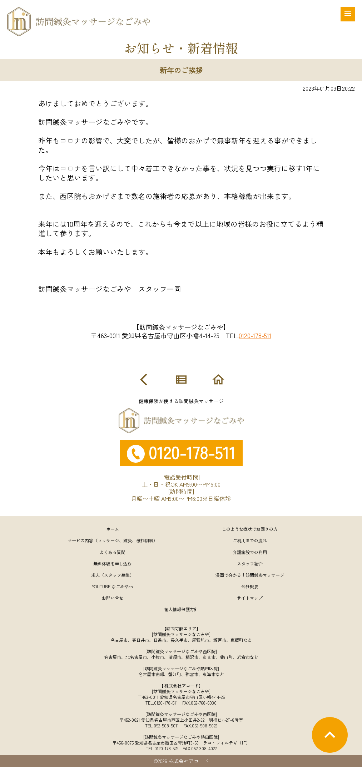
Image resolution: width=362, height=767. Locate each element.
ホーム (112, 529)
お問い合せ (112, 598)
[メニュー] (348, 14)
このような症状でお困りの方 (250, 529)
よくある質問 (112, 552)
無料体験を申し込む (112, 563)
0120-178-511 (255, 335)
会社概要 (249, 586)
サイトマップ (250, 598)
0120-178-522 (166, 748)
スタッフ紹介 (250, 563)
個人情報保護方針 (181, 609)
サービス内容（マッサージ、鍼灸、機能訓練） (113, 540)
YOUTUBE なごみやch (112, 586)
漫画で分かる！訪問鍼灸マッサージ (249, 575)
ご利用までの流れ (250, 540)
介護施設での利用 (250, 552)
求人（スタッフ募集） (112, 575)
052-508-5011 (166, 725)
